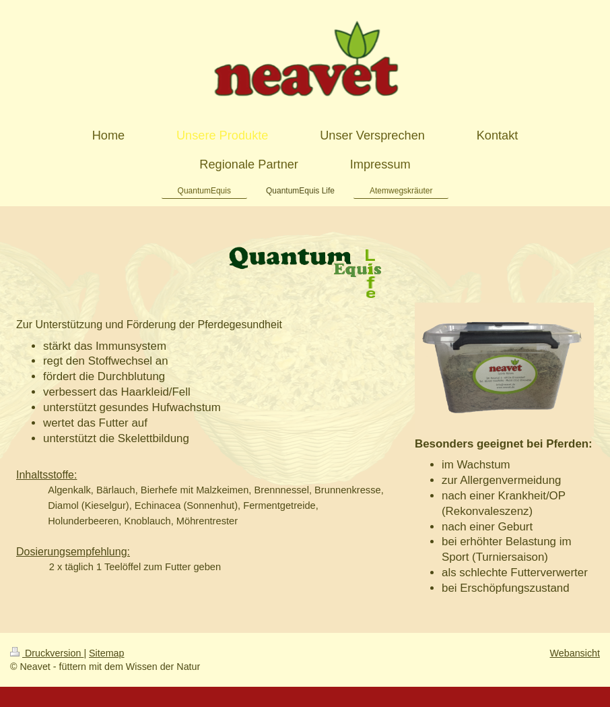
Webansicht (575, 653)
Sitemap (106, 653)
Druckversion (46, 653)
